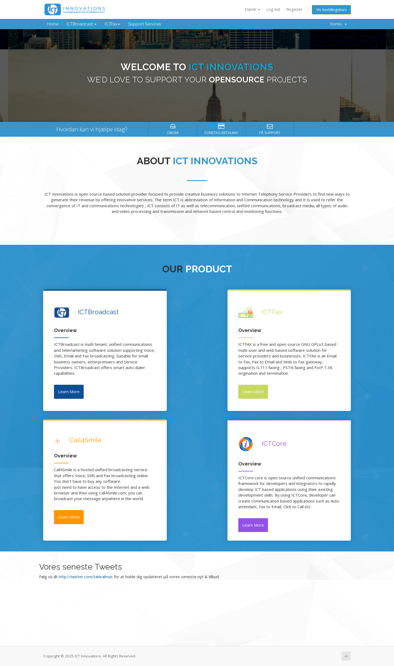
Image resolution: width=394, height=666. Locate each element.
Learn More (69, 391)
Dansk (252, 9)
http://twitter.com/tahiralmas (86, 576)
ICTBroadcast (82, 24)
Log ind (273, 9)
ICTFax (112, 24)
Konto (338, 24)
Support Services (144, 24)
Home (53, 24)
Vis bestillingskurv (331, 9)
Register (294, 9)
